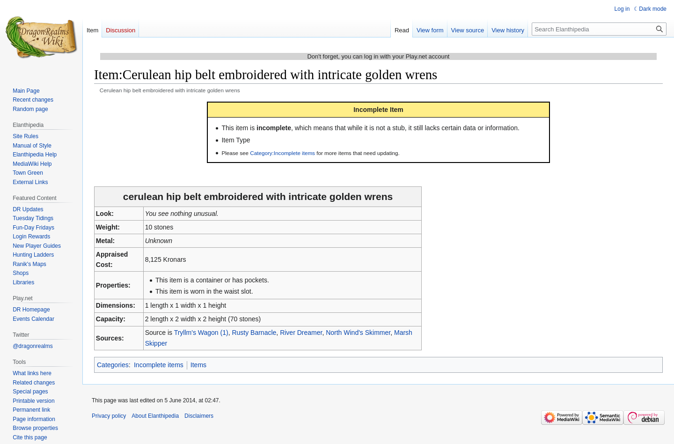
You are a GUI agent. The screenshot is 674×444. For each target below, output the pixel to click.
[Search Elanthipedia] (599, 29)
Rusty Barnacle (254, 332)
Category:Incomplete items (282, 153)
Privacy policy (109, 416)
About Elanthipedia (155, 416)
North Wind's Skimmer (358, 332)
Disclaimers (198, 416)
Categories (113, 365)
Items (198, 365)
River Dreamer (301, 332)
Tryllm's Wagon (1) (201, 332)
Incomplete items (158, 365)
